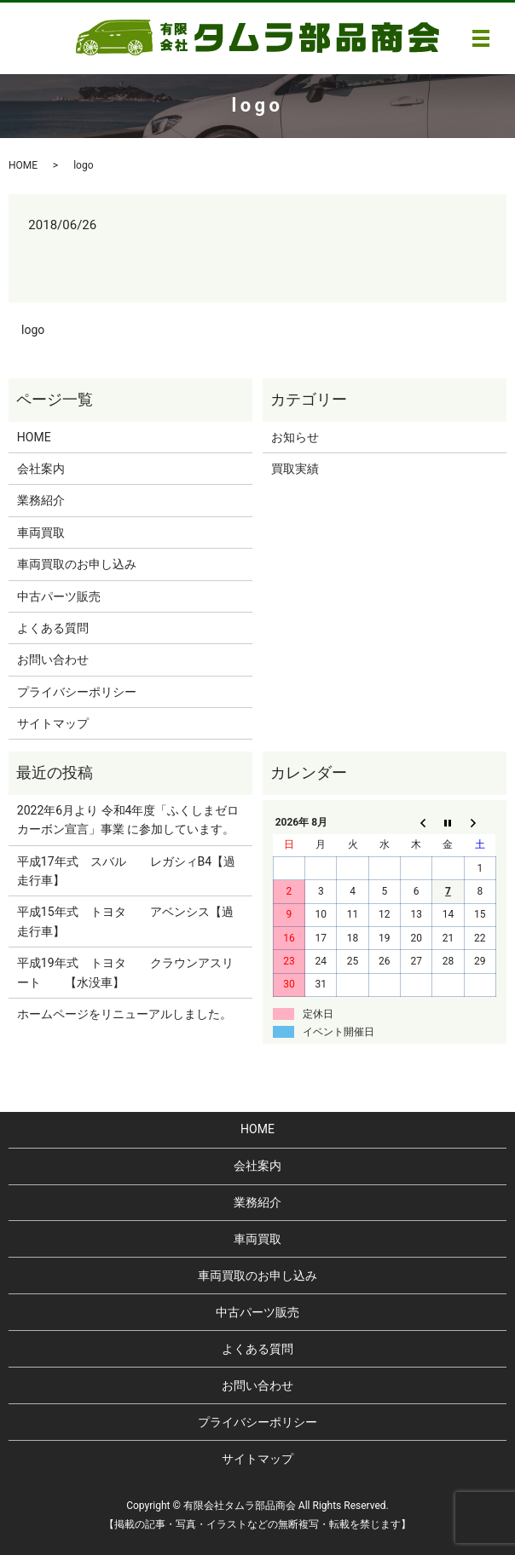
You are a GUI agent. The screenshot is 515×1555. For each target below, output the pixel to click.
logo (32, 330)
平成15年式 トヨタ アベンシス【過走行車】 (125, 921)
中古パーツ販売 (59, 596)
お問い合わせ (53, 659)
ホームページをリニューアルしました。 (124, 1014)
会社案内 (41, 468)
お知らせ (295, 437)
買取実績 (295, 468)
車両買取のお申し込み (76, 564)
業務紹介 (41, 500)
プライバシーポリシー (76, 692)
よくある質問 (53, 628)
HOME (23, 165)
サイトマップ (53, 723)
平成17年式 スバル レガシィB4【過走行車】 (126, 871)
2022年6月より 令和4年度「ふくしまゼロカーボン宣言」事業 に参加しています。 (128, 819)
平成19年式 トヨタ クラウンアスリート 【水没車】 (125, 972)
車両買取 (41, 532)
